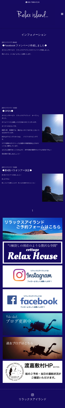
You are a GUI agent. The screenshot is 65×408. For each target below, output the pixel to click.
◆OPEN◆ (7, 111)
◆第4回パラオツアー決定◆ (17, 170)
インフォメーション (34, 34)
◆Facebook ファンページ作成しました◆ (24, 45)
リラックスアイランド (32, 399)
